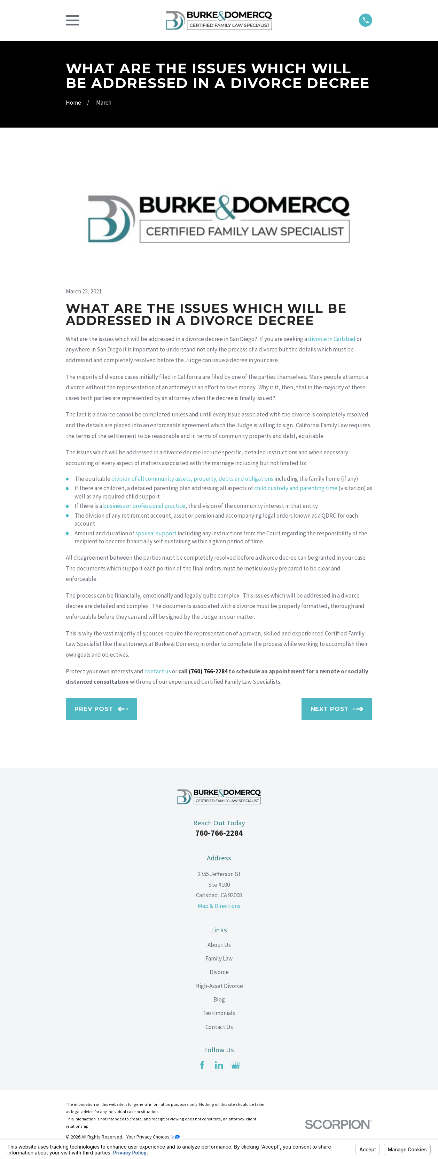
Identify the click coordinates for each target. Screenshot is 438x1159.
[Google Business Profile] (236, 1065)
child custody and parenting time (295, 488)
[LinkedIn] (219, 1065)
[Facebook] (202, 1065)
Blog (219, 999)
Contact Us (219, 1027)
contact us (157, 671)
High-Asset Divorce (219, 986)
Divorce (219, 972)
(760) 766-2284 (208, 671)
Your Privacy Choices (153, 1137)
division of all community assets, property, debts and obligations (192, 479)
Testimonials (219, 1013)
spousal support (156, 533)
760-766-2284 (219, 833)
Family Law (219, 958)
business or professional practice (144, 506)
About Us (219, 945)
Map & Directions (219, 906)
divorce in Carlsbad (331, 339)
